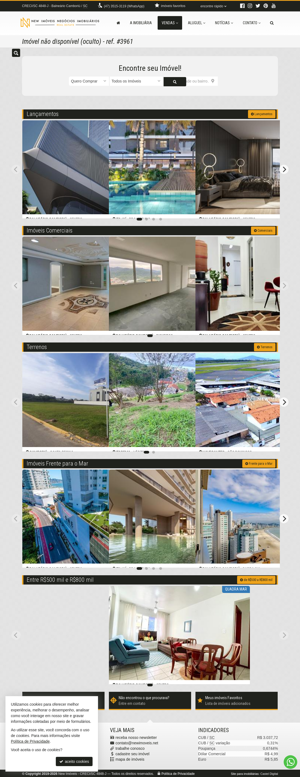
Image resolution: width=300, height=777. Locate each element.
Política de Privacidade (178, 773)
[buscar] (224, 81)
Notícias (224, 23)
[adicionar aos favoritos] (98, 209)
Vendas (170, 23)
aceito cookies (74, 761)
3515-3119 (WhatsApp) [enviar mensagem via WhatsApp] (124, 6)
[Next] (284, 168)
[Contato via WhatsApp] (290, 762)
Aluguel (196, 23)
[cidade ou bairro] (191, 81)
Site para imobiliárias (245, 773)
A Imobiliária (141, 23)
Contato (252, 23)
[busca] (272, 23)
